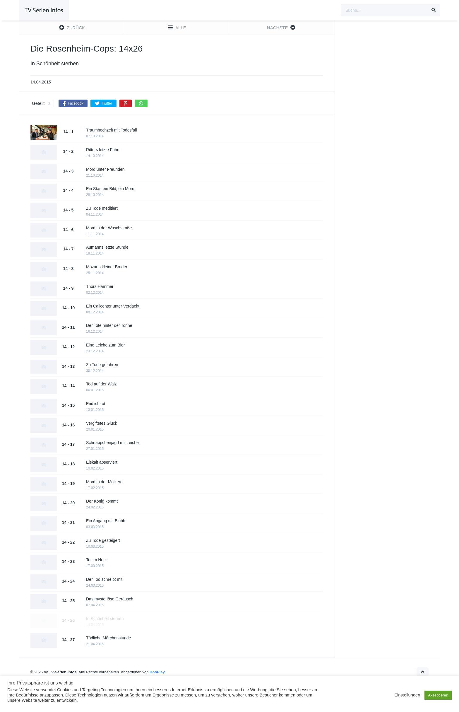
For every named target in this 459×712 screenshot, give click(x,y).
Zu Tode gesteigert (103, 540)
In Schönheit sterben (105, 618)
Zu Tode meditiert (102, 208)
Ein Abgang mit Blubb (105, 520)
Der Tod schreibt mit (104, 579)
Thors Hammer (99, 286)
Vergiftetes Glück (101, 423)
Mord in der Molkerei (105, 481)
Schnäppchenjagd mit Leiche (112, 442)
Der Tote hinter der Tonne (109, 325)
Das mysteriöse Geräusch (109, 599)
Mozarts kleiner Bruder (106, 266)
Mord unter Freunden (105, 169)
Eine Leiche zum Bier (105, 345)
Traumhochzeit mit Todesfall (111, 130)
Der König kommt (102, 501)
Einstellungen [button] (407, 695)
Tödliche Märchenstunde (108, 638)
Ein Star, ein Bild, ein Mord (110, 188)
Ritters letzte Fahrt (102, 149)
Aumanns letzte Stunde (107, 247)
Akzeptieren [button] (438, 695)
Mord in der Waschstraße (109, 228)
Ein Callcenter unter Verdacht (112, 306)
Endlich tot (95, 403)
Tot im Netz (96, 559)
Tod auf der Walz (101, 384)
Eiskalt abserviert (101, 462)
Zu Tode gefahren (102, 364)
